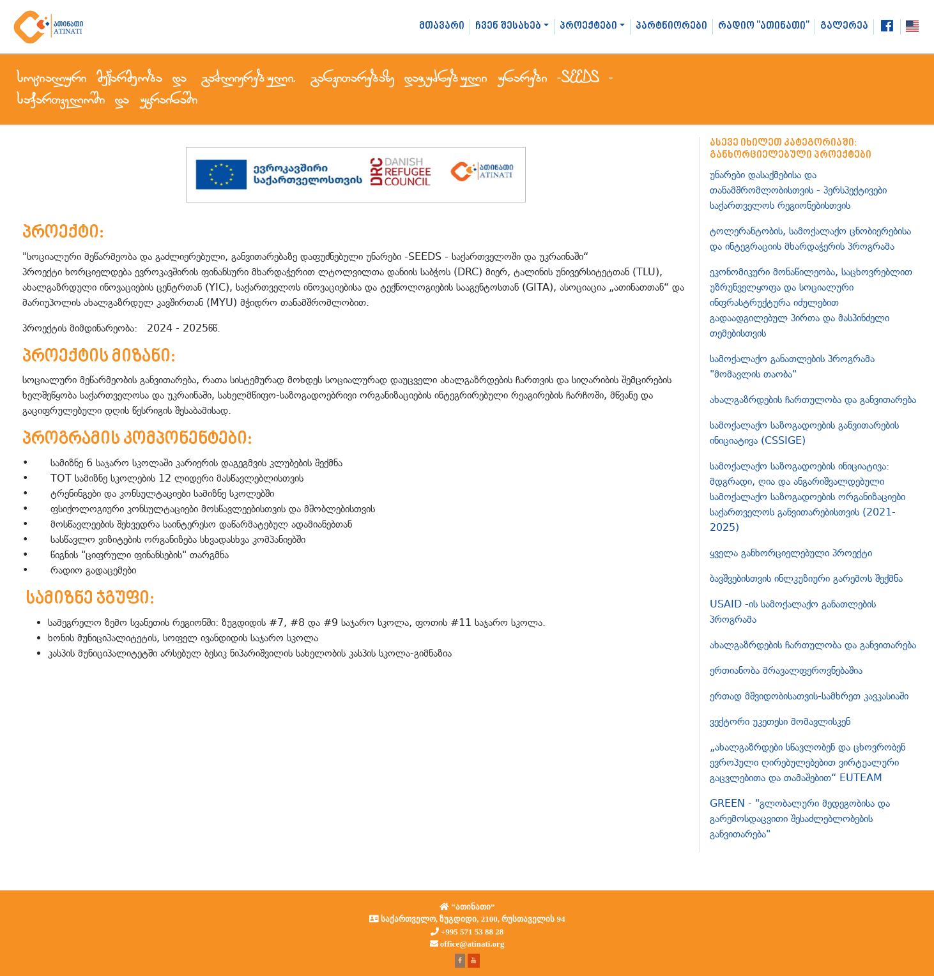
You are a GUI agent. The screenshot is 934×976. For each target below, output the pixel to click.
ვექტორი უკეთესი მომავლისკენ (780, 721)
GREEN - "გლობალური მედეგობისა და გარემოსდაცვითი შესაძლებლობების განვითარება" (800, 818)
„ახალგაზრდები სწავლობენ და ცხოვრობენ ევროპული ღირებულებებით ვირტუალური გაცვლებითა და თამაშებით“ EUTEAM (807, 762)
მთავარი (441, 26)
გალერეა (844, 26)
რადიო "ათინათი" (763, 26)
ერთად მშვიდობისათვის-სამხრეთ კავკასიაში (809, 696)
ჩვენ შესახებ (508, 26)
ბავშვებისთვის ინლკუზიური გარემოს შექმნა (806, 578)
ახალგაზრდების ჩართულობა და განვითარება (813, 399)
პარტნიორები (671, 26)
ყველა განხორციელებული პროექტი (791, 553)
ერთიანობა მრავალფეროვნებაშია (786, 670)
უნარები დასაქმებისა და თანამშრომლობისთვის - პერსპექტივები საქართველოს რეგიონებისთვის (798, 190)
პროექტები (588, 26)
